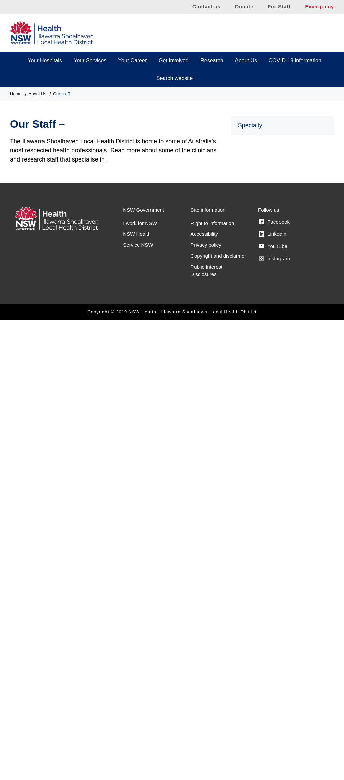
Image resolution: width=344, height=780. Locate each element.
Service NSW (138, 704)
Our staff (61, 93)
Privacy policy (205, 704)
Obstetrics (250, 423)
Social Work (252, 577)
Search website (174, 78)
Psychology (251, 500)
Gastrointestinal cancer (265, 269)
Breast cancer (254, 192)
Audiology (249, 177)
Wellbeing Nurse (257, 607)
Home (16, 93)
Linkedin (272, 694)
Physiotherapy (255, 469)
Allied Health (253, 146)
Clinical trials (253, 238)
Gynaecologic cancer (263, 284)
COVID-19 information (294, 60)
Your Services (90, 60)
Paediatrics (251, 454)
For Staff (279, 6)
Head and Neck (256, 315)
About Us (246, 60)
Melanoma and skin (261, 392)
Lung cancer (252, 361)
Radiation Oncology (261, 515)
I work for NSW (140, 683)
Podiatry (248, 484)
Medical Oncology (259, 377)
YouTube (273, 706)
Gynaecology (253, 300)
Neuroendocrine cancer (266, 407)
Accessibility (204, 694)
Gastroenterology (258, 254)
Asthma (247, 162)
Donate (244, 6)
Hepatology (251, 330)
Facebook (274, 682)
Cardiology (250, 223)
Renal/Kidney (254, 531)
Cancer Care (253, 208)
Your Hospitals (45, 60)
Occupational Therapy (264, 438)
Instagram (274, 718)
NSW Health (137, 694)
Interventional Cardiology (267, 346)
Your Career (132, 60)
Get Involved (174, 60)
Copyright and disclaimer (218, 716)
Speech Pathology (260, 592)
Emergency (319, 6)
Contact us (206, 6)
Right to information (212, 683)
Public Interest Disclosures (206, 730)
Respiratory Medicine (263, 561)
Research (211, 60)
